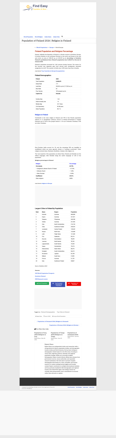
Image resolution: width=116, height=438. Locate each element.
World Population (28, 36)
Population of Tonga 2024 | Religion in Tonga (58, 334)
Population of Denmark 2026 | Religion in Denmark (52, 321)
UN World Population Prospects (45, 273)
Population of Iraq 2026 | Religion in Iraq (40, 334)
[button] (42, 283)
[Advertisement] (58, 23)
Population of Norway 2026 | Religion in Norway (64, 325)
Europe (51, 47)
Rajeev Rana (39, 316)
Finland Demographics (48, 312)
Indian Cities (56, 36)
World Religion (39, 36)
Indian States (48, 36)
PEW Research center (41, 279)
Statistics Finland (40, 276)
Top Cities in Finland (63, 312)
